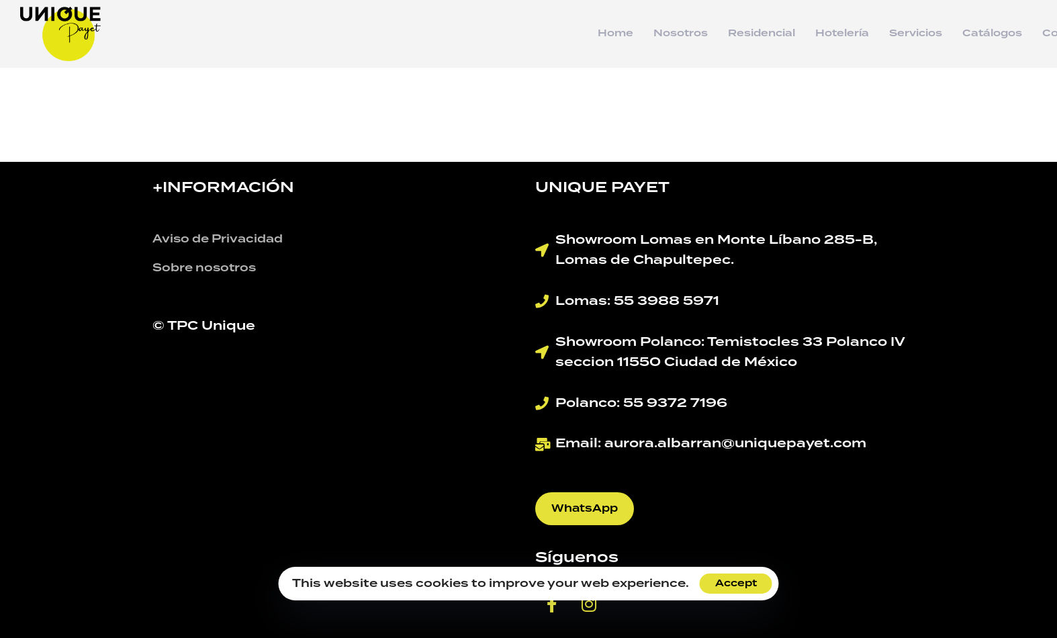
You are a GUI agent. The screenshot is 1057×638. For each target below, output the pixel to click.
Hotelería (842, 33)
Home (615, 33)
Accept (736, 583)
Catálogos (992, 33)
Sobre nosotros (204, 268)
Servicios (915, 33)
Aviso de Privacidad (217, 239)
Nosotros (680, 33)
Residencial (761, 33)
